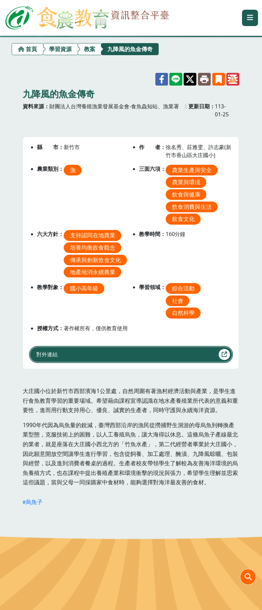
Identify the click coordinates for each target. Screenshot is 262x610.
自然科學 (183, 313)
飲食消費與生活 (192, 206)
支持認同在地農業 (92, 235)
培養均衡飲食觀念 (92, 247)
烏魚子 (34, 502)
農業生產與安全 (192, 169)
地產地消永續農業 (92, 272)
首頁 (31, 49)
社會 (177, 300)
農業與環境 (186, 182)
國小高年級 (84, 288)
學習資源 (60, 49)
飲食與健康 (186, 194)
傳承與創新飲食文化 (95, 259)
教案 (89, 49)
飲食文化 (183, 219)
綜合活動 (183, 288)
